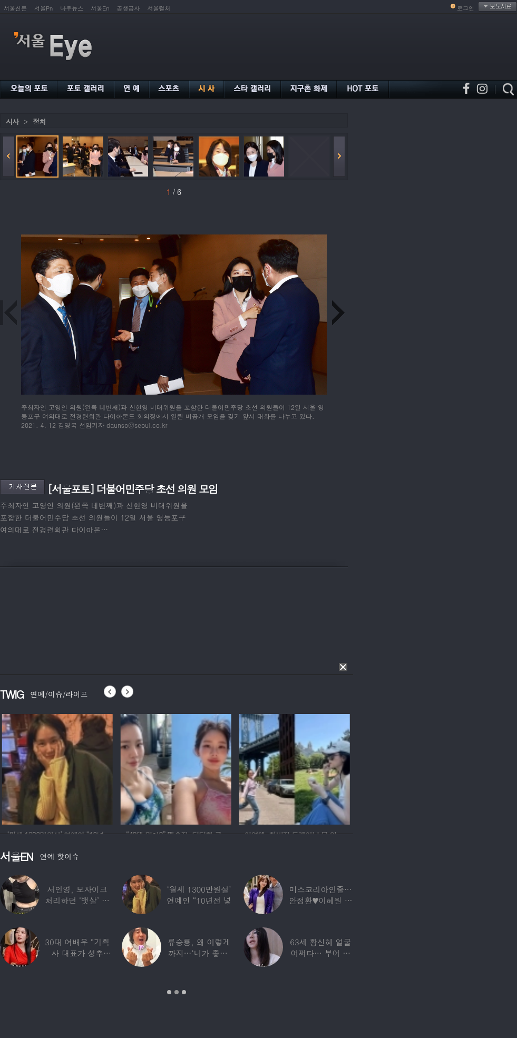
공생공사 (128, 8)
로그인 (465, 8)
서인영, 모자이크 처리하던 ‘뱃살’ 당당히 (77, 900)
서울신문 (15, 8)
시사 (12, 121)
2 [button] (176, 992)
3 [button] (184, 992)
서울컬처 (159, 8)
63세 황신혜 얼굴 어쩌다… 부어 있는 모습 (320, 953)
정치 (39, 121)
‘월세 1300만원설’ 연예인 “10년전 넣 (199, 895)
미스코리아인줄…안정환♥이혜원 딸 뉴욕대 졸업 (321, 900)
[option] (78, 768)
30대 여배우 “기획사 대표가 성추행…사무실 (77, 953)
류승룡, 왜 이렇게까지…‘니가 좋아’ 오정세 (199, 953)
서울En (100, 8)
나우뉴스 (71, 8)
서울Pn (43, 8)
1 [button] (169, 992)
